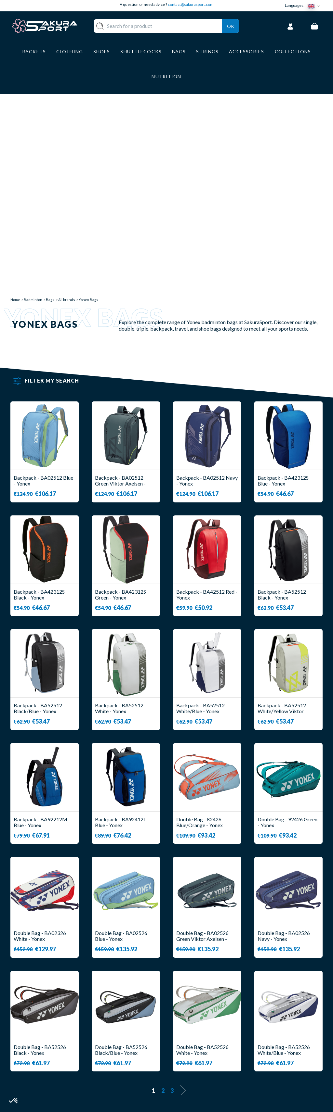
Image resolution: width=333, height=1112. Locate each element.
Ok (230, 25)
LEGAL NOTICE (191, 1058)
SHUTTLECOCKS (138, 1029)
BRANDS (128, 1083)
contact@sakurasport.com (191, 4)
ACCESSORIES (135, 1074)
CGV (178, 1049)
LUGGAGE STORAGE (130, 1061)
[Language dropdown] (315, 5)
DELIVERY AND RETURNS (203, 1029)
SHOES (126, 1049)
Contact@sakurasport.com (40, 1064)
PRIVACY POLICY (194, 1068)
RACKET (128, 1020)
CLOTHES (129, 1039)
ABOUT (182, 1020)
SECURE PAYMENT (195, 1039)
